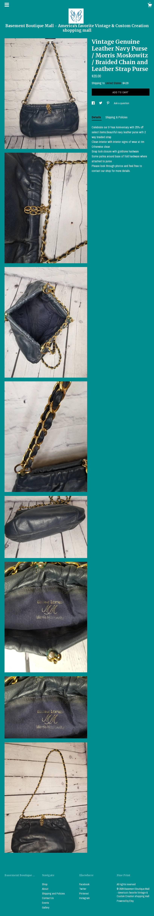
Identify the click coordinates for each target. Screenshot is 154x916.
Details (97, 117)
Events (45, 902)
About (45, 889)
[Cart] (150, 5)
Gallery (45, 907)
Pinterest (84, 893)
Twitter (82, 889)
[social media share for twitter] (101, 103)
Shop (44, 884)
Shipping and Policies (53, 893)
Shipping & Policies (116, 117)
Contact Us (48, 898)
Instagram (84, 898)
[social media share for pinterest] (108, 103)
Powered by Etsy (125, 901)
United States (113, 83)
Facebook (84, 884)
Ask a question (121, 103)
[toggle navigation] (7, 5)
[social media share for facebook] (93, 103)
